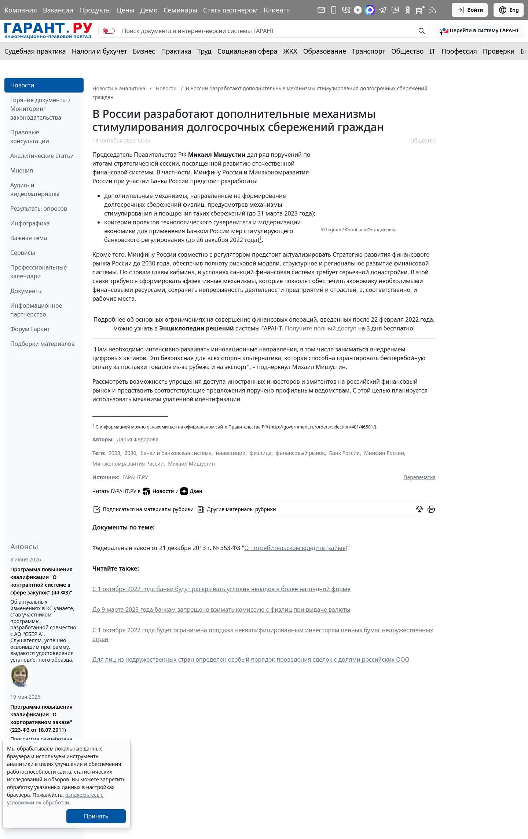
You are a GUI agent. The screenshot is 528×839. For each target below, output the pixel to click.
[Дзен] (358, 10)
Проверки (499, 51)
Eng (508, 10)
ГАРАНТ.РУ (135, 477)
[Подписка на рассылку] (321, 10)
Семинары (180, 10)
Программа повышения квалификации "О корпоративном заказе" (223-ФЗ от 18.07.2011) (41, 718)
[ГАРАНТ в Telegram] (382, 10)
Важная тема (28, 238)
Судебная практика (35, 51)
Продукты (95, 10)
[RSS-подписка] (432, 10)
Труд (204, 51)
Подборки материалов (42, 344)
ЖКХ (290, 51)
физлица (260, 452)
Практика (176, 51)
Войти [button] (469, 10)
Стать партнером (230, 10)
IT (433, 51)
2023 (114, 452)
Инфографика (30, 223)
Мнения (21, 170)
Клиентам (279, 10)
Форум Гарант (30, 329)
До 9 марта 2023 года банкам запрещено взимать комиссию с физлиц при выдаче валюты (221, 609)
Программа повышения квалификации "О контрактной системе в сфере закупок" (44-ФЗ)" (41, 581)
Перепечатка (419, 477)
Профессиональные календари (38, 271)
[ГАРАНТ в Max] (370, 10)
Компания (20, 10)
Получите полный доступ (320, 328)
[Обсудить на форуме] (419, 509)
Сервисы (22, 253)
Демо (149, 10)
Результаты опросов (38, 209)
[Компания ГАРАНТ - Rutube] (420, 10)
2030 (130, 452)
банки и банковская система (176, 452)
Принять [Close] (96, 816)
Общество (407, 51)
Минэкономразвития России (128, 463)
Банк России (344, 452)
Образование (324, 51)
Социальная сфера (247, 51)
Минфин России (384, 452)
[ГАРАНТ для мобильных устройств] (333, 10)
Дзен (191, 491)
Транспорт (368, 51)
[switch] (109, 31)
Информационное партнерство (36, 309)
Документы (26, 291)
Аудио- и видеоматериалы (34, 189)
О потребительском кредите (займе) (295, 548)
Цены (125, 10)
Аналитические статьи (42, 156)
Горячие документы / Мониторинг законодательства (40, 109)
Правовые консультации (29, 136)
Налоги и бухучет (99, 51)
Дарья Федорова (137, 439)
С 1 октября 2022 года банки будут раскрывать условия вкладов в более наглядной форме (221, 589)
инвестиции (231, 452)
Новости (22, 85)
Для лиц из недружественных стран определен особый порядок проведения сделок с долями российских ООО (251, 659)
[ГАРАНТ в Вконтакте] (346, 10)
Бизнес (144, 51)
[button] (479, 31)
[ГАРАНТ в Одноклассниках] (407, 10)
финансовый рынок (300, 452)
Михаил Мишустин (191, 463)
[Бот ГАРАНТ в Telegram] (395, 10)
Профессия (459, 51)
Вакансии (58, 10)
